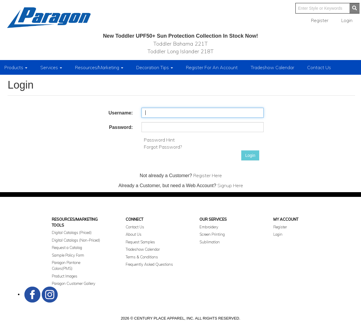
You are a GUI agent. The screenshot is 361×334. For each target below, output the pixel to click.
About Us (134, 234)
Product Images (64, 276)
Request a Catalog (67, 247)
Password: (121, 127)
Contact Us (319, 67)
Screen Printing (212, 234)
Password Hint (159, 140)
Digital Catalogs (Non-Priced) (76, 240)
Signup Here (230, 185)
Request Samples (140, 242)
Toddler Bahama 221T (180, 43)
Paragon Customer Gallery (73, 283)
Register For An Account (212, 67)
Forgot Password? (163, 147)
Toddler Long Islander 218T (180, 51)
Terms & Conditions (142, 257)
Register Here (207, 175)
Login (250, 155)
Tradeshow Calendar (272, 67)
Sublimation (209, 242)
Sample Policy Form (68, 255)
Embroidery (208, 227)
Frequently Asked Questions (149, 264)
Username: (121, 112)
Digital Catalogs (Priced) (72, 232)
